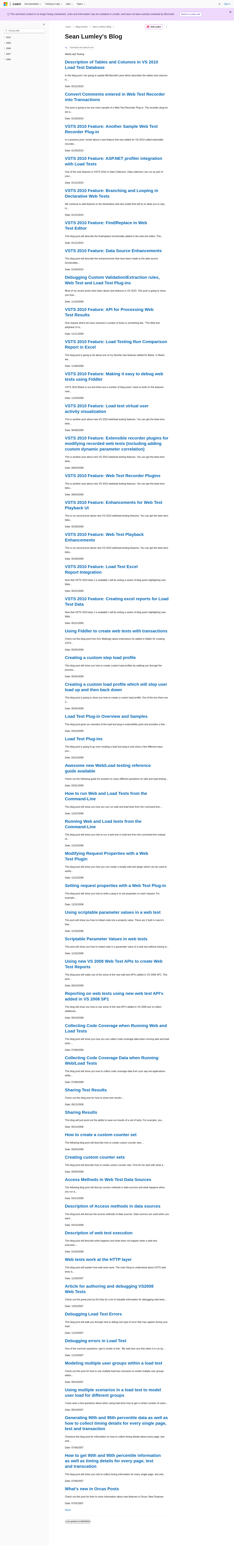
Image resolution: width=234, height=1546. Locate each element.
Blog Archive (82, 27)
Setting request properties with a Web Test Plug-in (115, 885)
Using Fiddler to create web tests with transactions (116, 631)
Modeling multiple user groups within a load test (113, 1363)
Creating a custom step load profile (100, 657)
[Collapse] (44, 24)
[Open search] (220, 4)
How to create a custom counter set (101, 1134)
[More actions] (166, 26)
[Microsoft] (6, 4)
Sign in (227, 4)
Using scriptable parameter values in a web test (113, 912)
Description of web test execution (99, 1233)
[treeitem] (24, 37)
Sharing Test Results (86, 1090)
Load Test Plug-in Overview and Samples (106, 716)
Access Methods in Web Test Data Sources (108, 1179)
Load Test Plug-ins (84, 739)
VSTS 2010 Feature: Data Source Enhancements (113, 250)
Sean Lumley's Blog (101, 27)
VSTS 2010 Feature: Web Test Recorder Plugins (113, 475)
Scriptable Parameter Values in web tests (106, 939)
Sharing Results (81, 1112)
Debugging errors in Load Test (95, 1340)
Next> (68, 1510)
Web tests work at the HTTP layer (98, 1259)
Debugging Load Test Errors (93, 1314)
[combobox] (24, 30)
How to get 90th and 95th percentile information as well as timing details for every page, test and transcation (113, 1461)
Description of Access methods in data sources (113, 1206)
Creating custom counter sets (95, 1157)
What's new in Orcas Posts (92, 1488)
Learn (68, 27)
